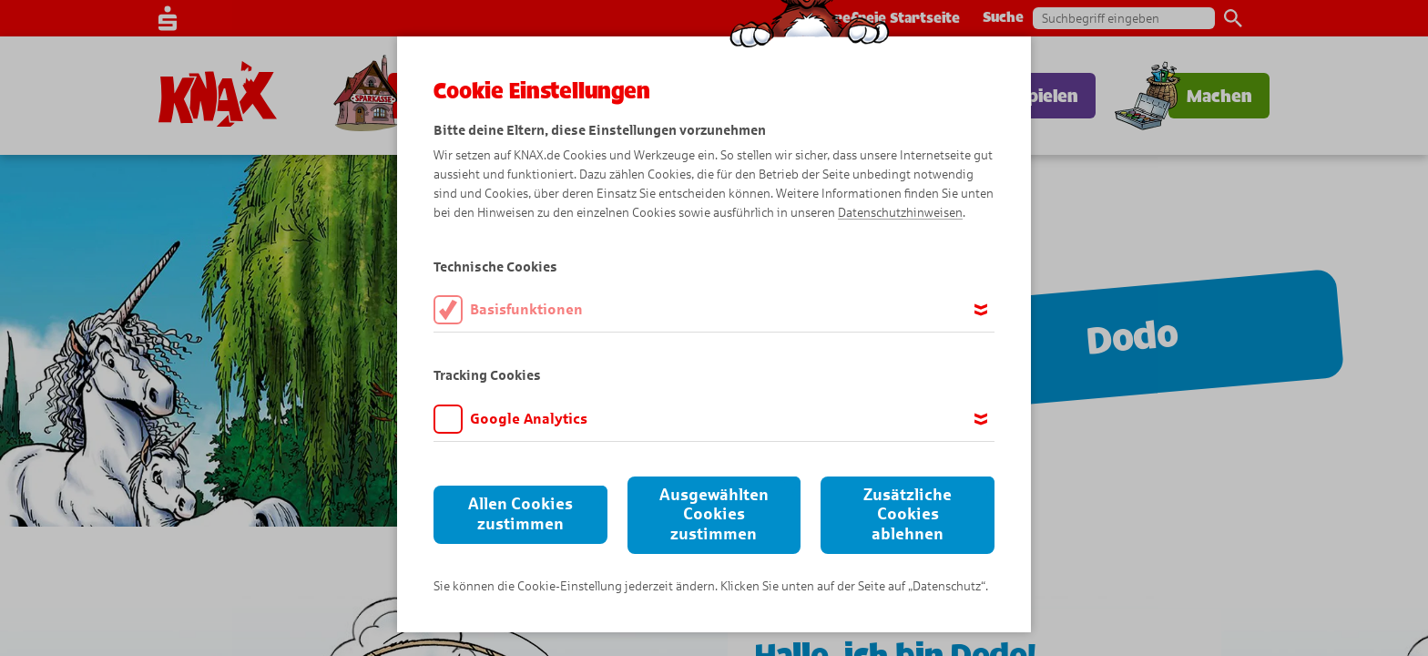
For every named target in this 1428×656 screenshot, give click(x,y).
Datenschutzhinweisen (900, 213)
